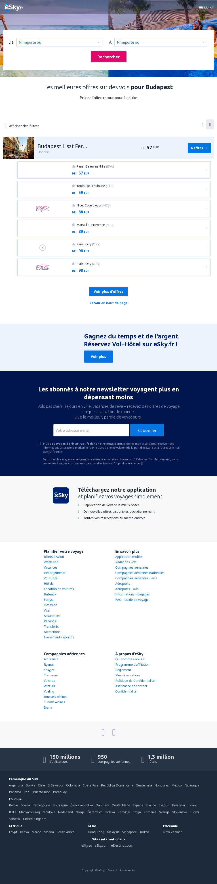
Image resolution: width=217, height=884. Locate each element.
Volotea (49, 680)
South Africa (65, 832)
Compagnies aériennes (131, 567)
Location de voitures (59, 589)
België (13, 805)
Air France (51, 659)
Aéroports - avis (127, 589)
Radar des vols (126, 562)
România (149, 812)
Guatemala (144, 785)
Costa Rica (90, 785)
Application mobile (128, 557)
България (60, 805)
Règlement (123, 670)
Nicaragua (192, 785)
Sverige (164, 812)
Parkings (50, 621)
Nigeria (49, 832)
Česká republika (81, 805)
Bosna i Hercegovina (36, 805)
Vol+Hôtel (51, 578)
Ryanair (49, 664)
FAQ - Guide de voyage (132, 599)
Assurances (52, 616)
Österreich (95, 812)
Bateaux (50, 594)
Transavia (51, 675)
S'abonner (147, 430)
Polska (110, 812)
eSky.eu (86, 845)
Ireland (193, 805)
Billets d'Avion (54, 557)
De (11, 42)
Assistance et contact (131, 686)
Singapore (129, 832)
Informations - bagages (132, 594)
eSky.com (101, 845)
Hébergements (54, 573)
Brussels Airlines (55, 697)
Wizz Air (49, 686)
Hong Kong (96, 832)
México (176, 785)
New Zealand (172, 832)
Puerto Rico (41, 792)
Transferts (51, 626)
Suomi (194, 812)
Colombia (73, 785)
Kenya (24, 832)
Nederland (65, 812)
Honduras (162, 785)
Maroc (36, 832)
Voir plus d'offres (108, 291)
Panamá (15, 792)
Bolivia (30, 785)
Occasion (50, 605)
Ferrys (48, 599)
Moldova (48, 812)
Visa (47, 610)
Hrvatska (178, 805)
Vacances (50, 567)
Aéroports (122, 583)
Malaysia (113, 832)
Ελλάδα (164, 805)
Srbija (137, 812)
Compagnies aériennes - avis (136, 578)
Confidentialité (126, 691)
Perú (27, 792)
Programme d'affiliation (132, 664)
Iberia (48, 707)
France (151, 805)
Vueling (49, 691)
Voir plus (98, 356)
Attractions (52, 632)
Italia (12, 812)
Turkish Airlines (54, 702)
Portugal (124, 812)
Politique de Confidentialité (135, 680)
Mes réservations (128, 675)
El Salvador (55, 785)
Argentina (16, 785)
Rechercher (108, 57)
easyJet (49, 670)
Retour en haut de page (108, 303)
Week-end (51, 562)
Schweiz (15, 819)
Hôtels (48, 583)
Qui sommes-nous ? (130, 659)
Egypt (13, 832)
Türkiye (144, 832)
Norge (80, 812)
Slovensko (179, 812)
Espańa (138, 805)
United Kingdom (34, 819)
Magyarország (29, 812)
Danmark (102, 805)
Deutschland (121, 805)
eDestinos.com (122, 845)
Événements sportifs (59, 637)
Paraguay (60, 792)
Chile (41, 785)
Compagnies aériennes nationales (139, 573)
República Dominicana (117, 785)
